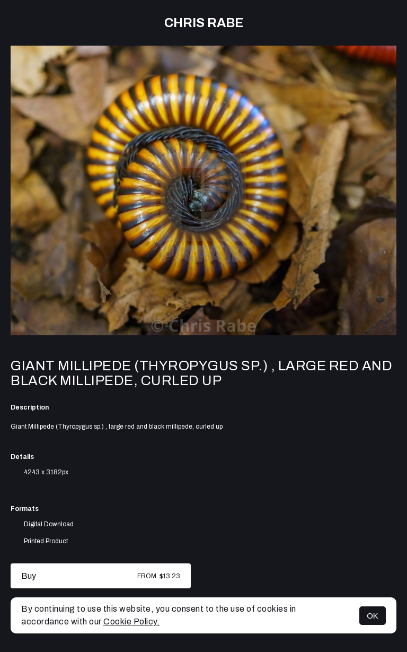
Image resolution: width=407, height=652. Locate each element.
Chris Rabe (203, 23)
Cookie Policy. (131, 621)
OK (372, 615)
